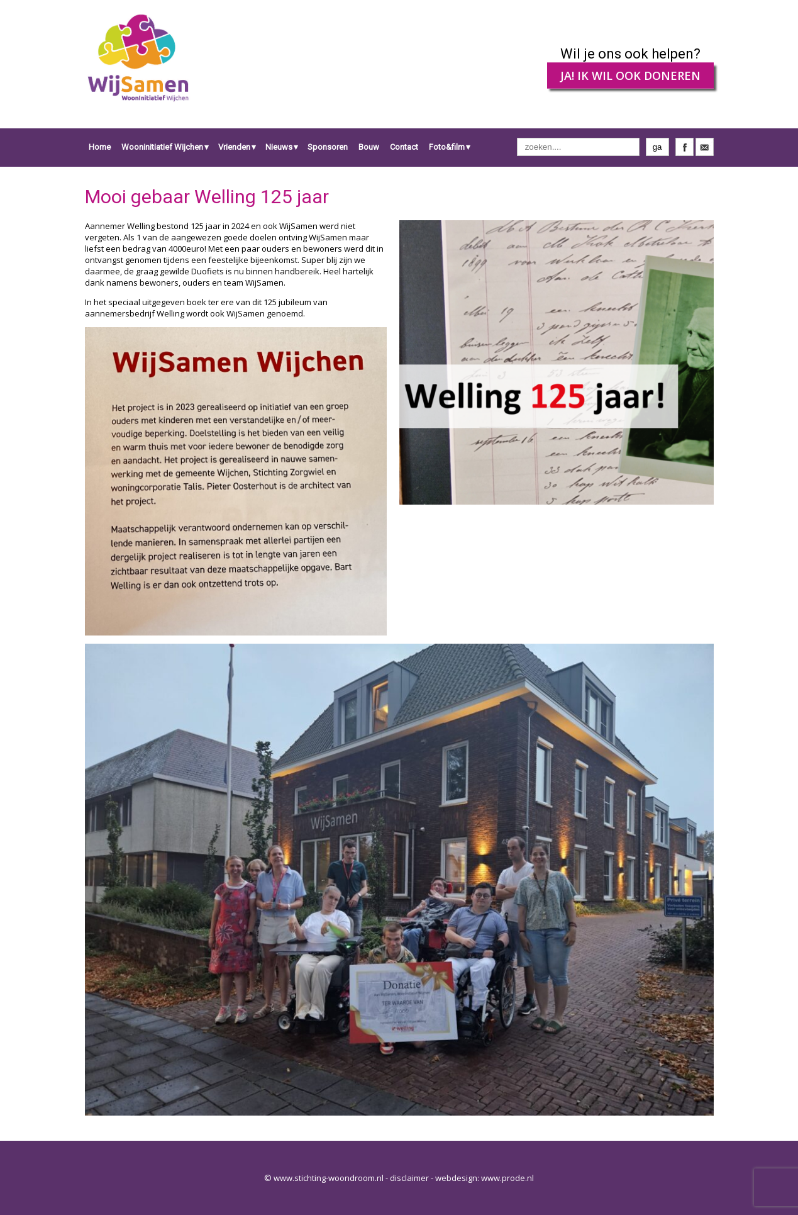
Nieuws (278, 147)
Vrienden (234, 147)
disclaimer (409, 1178)
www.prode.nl (507, 1178)
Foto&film (447, 147)
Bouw (368, 147)
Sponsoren (328, 147)
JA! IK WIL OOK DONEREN (630, 75)
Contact (404, 147)
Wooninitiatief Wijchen (162, 147)
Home (100, 147)
